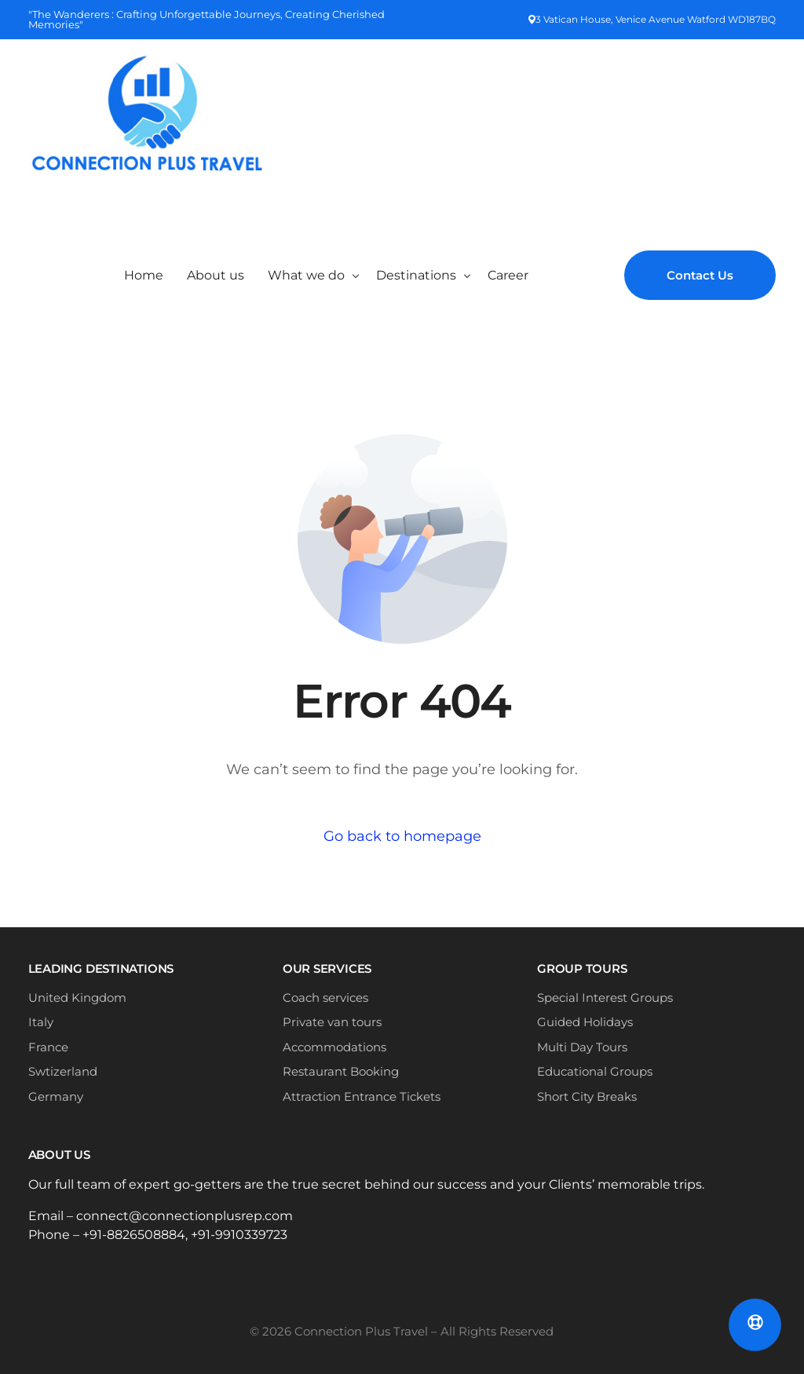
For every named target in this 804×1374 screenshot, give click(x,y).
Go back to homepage (402, 836)
